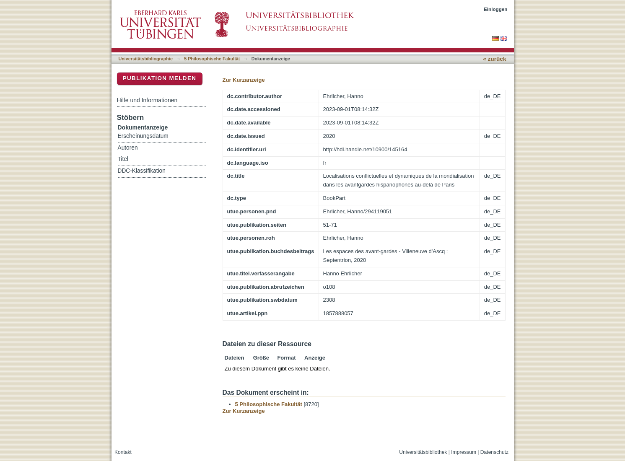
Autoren (128, 148)
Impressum (463, 452)
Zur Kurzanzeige (244, 80)
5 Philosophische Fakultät (212, 58)
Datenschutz (494, 452)
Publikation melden (160, 78)
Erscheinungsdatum (143, 136)
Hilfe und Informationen (147, 100)
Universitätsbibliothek (423, 452)
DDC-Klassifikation (142, 171)
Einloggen (496, 9)
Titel (123, 159)
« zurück (494, 59)
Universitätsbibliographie (146, 58)
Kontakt (123, 452)
